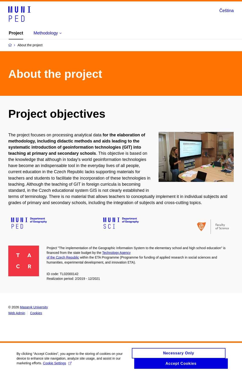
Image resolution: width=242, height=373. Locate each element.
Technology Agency (116, 253)
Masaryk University (34, 307)
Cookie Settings (57, 365)
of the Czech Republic (63, 257)
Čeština (226, 10)
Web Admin (16, 313)
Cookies (36, 313)
